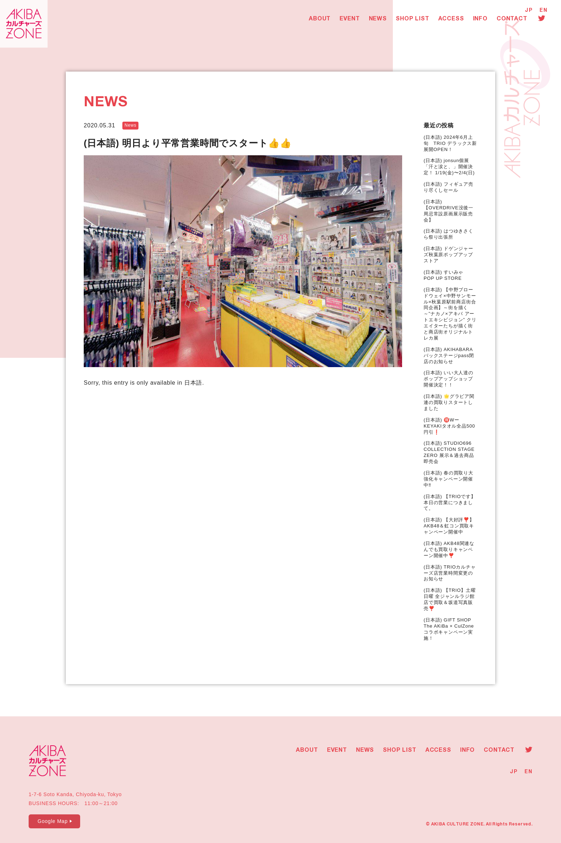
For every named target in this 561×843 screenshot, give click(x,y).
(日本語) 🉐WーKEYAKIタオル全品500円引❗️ (449, 426)
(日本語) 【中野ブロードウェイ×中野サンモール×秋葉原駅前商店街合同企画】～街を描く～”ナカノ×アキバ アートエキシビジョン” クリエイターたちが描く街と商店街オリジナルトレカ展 (450, 314)
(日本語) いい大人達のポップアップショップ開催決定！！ (448, 379)
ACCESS (452, 20)
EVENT (351, 20)
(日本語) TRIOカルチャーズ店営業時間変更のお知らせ (450, 573)
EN (543, 10)
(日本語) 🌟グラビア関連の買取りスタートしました (449, 402)
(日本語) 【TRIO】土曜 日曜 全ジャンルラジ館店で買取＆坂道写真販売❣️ (450, 599)
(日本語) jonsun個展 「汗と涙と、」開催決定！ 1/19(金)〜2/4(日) (449, 166)
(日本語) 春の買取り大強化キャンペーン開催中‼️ (448, 479)
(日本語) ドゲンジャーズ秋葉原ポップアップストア (448, 254)
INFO (481, 20)
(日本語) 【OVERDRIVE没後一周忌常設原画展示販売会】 (448, 211)
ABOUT (321, 20)
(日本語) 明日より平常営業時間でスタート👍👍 (188, 143)
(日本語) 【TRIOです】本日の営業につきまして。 (450, 502)
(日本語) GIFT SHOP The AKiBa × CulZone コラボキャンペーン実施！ (449, 629)
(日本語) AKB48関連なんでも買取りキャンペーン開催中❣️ (449, 549)
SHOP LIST (413, 20)
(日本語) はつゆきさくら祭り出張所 (448, 234)
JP (528, 10)
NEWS (379, 20)
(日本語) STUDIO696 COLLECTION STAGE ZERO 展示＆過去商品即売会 (449, 452)
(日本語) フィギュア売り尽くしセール (448, 187)
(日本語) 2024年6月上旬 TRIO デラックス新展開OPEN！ (450, 143)
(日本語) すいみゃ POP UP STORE (446, 275)
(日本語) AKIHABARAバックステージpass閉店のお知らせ (449, 355)
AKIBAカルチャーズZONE (25, 25)
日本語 (193, 383)
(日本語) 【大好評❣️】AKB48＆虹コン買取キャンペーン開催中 (449, 526)
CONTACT (513, 20)
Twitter (543, 19)
